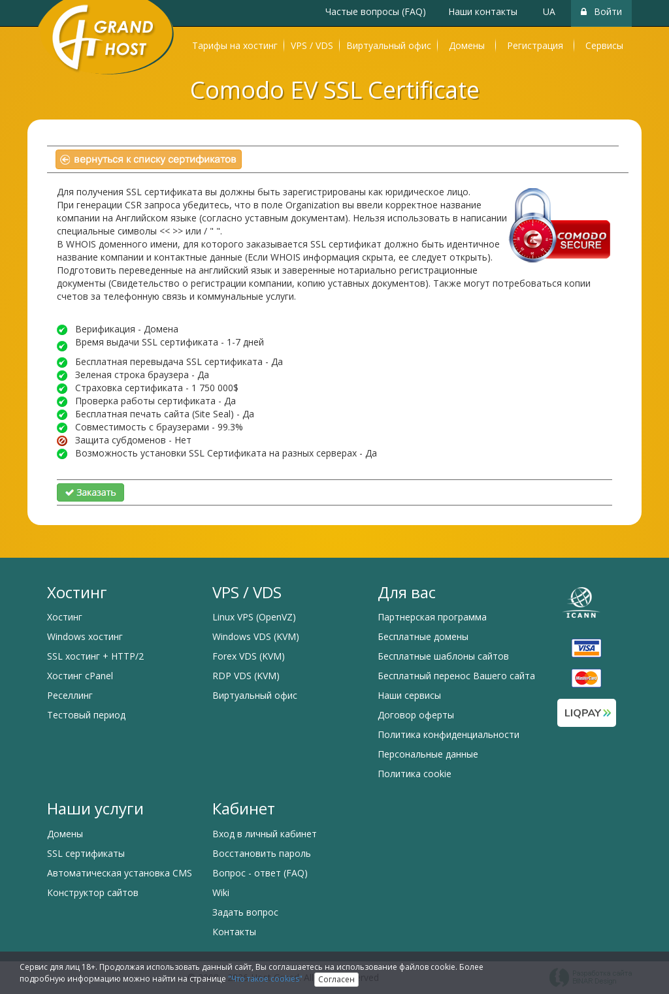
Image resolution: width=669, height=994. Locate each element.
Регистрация (535, 45)
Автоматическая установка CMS (119, 873)
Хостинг (64, 617)
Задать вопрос (245, 912)
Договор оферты (416, 715)
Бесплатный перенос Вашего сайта (456, 675)
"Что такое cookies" (265, 978)
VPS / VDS (312, 45)
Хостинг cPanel (80, 675)
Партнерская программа (432, 617)
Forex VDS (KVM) (248, 656)
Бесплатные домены (423, 636)
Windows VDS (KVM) (255, 636)
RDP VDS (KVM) (246, 675)
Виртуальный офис (388, 45)
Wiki (220, 892)
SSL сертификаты (86, 853)
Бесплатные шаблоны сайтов (443, 656)
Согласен (336, 979)
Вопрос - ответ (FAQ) (260, 873)
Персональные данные (428, 754)
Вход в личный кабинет (264, 833)
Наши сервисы (409, 695)
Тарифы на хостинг (235, 45)
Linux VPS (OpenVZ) (254, 617)
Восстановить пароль (261, 853)
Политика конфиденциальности (448, 734)
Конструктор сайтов (93, 892)
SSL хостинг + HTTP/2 (95, 656)
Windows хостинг (85, 636)
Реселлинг (70, 695)
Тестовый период (86, 715)
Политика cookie (414, 773)
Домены (467, 45)
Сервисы (604, 45)
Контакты (234, 931)
